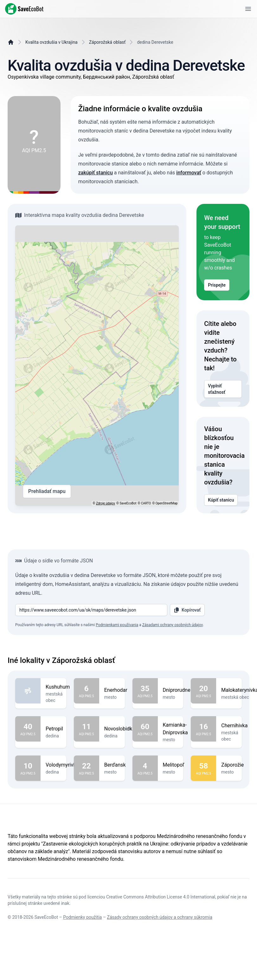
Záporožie (232, 765)
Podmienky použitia (82, 917)
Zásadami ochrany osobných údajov (172, 625)
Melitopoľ (173, 765)
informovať (188, 173)
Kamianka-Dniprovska (175, 728)
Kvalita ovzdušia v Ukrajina (51, 42)
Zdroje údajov (105, 503)
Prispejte (216, 285)
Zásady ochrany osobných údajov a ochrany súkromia (159, 917)
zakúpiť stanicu (95, 173)
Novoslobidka (119, 729)
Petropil (54, 729)
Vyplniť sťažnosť (223, 389)
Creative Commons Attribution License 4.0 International (160, 896)
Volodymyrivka (62, 765)
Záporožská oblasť (107, 42)
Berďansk (115, 765)
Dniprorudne (176, 690)
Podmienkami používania (117, 625)
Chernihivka (234, 725)
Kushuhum (58, 687)
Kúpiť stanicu (221, 500)
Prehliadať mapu (47, 491)
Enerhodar (115, 690)
